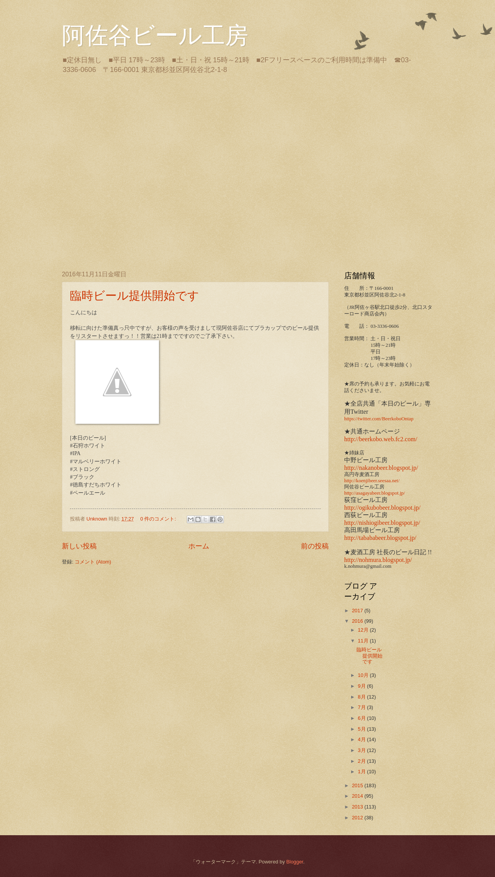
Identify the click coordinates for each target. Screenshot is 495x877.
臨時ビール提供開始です (134, 295)
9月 (362, 686)
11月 (364, 641)
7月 (362, 707)
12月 (364, 630)
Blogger (294, 862)
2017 (358, 610)
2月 (362, 761)
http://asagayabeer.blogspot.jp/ (374, 493)
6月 (362, 718)
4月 (362, 739)
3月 (362, 750)
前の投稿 (315, 546)
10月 (364, 675)
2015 (358, 785)
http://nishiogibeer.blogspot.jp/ (382, 522)
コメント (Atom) (93, 562)
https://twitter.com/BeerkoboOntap (378, 418)
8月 (362, 697)
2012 (358, 817)
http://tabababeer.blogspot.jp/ (380, 537)
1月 (362, 771)
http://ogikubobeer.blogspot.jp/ (382, 507)
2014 (358, 796)
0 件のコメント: (159, 519)
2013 (358, 807)
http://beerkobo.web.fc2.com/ (380, 439)
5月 (362, 729)
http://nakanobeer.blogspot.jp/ (381, 467)
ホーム (198, 546)
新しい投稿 (79, 546)
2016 (358, 621)
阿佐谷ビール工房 (155, 35)
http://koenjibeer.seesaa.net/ (371, 480)
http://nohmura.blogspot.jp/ (378, 560)
